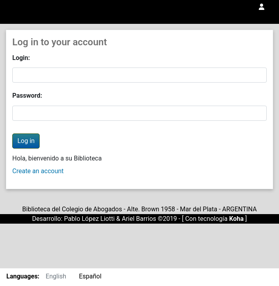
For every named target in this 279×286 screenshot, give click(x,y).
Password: (27, 95)
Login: (21, 58)
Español (90, 276)
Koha (236, 218)
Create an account (38, 171)
